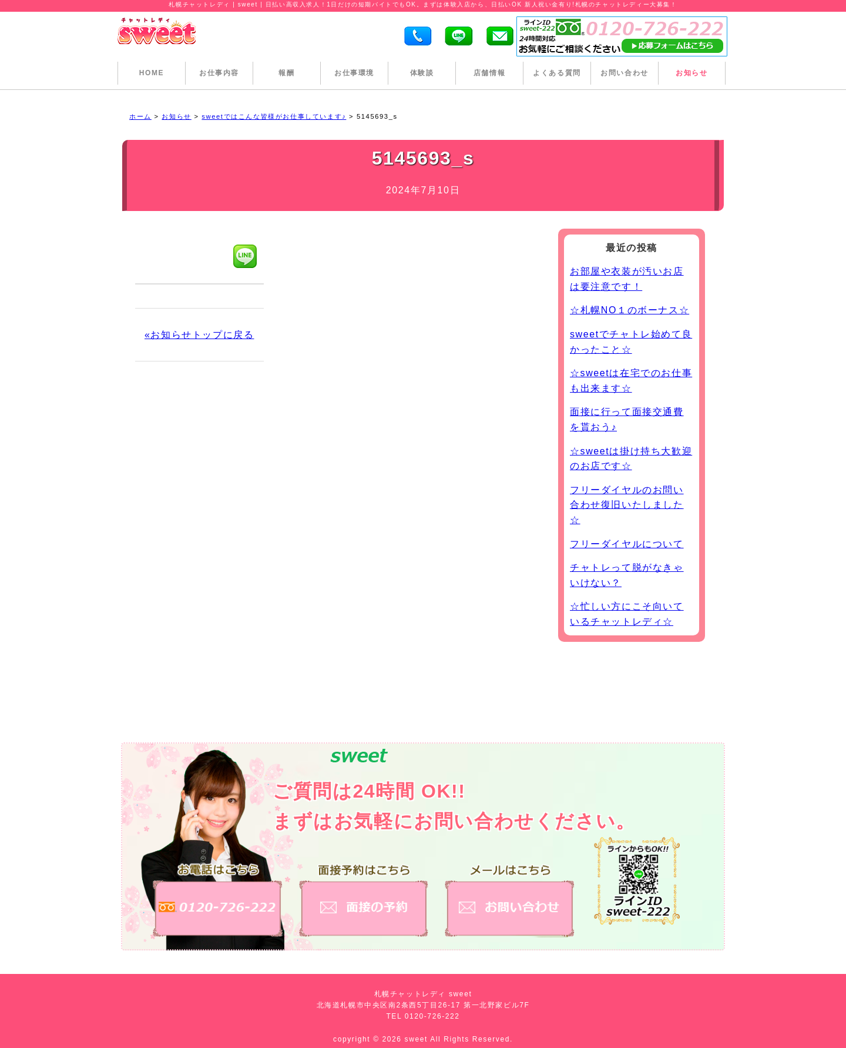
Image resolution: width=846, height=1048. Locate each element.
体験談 (422, 73)
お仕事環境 (354, 73)
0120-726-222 (432, 1016)
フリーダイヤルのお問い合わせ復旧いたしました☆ (627, 505)
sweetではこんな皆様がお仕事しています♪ (274, 116)
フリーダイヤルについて (627, 544)
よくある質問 (557, 73)
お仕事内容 (219, 73)
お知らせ (691, 73)
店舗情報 (489, 73)
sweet (418, 1039)
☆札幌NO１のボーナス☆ (629, 310)
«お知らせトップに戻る (199, 335)
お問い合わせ (624, 73)
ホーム (140, 116)
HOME (151, 73)
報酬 (286, 73)
